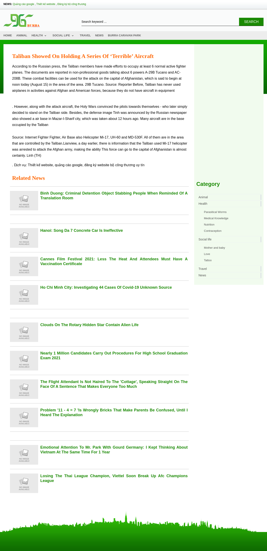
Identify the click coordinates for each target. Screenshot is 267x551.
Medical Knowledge (216, 218)
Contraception (212, 230)
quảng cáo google (68, 165)
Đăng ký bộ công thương (71, 4)
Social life (61, 35)
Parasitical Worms (215, 212)
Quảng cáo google (23, 4)
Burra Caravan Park (124, 35)
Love (207, 254)
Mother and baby (214, 247)
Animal (21, 35)
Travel (85, 35)
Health (37, 35)
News (99, 35)
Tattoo (208, 260)
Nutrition (209, 224)
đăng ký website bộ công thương (109, 165)
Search (251, 22)
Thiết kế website (45, 4)
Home (7, 35)
